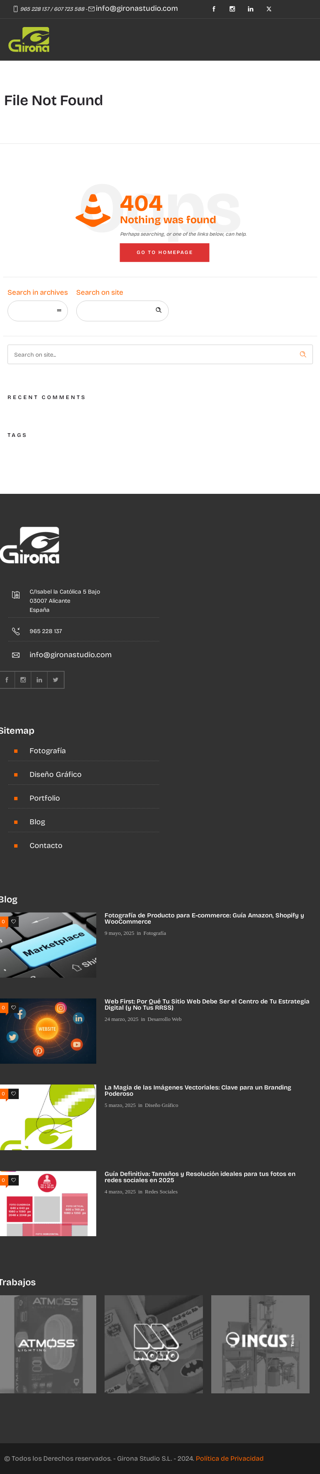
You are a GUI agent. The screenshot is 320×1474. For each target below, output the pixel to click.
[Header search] (85, 71)
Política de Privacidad (230, 1458)
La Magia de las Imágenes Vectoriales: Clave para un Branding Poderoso (198, 1090)
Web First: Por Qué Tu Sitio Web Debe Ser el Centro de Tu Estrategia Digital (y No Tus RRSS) (207, 1004)
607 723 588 (69, 9)
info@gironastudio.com (137, 8)
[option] (153, 1344)
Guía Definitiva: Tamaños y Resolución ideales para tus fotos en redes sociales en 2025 (200, 1177)
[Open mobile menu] (60, 72)
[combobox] (38, 311)
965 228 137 (34, 9)
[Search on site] (122, 311)
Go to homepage (165, 252)
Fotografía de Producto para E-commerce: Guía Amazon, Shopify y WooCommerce (204, 918)
